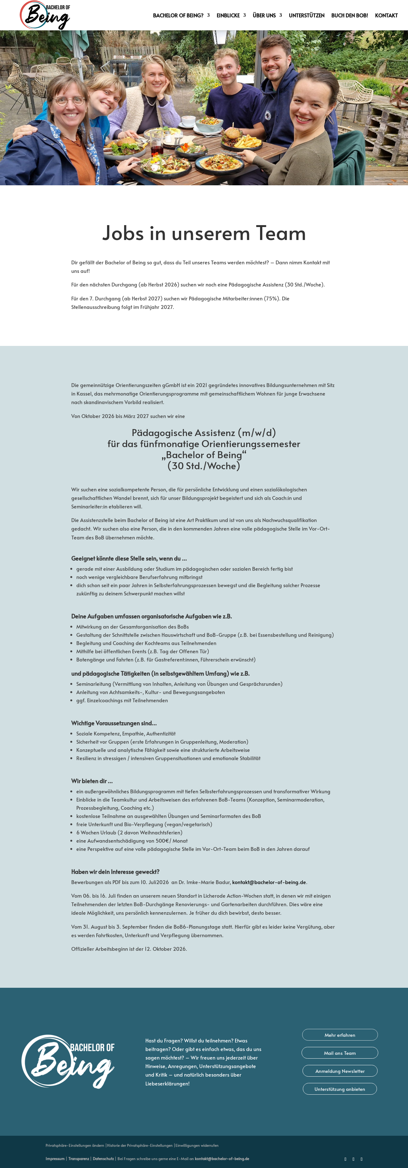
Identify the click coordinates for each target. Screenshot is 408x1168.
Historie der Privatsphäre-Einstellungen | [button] (141, 1145)
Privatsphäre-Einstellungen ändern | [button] (76, 1145)
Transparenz (78, 1158)
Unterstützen (306, 16)
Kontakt (386, 16)
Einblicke (228, 16)
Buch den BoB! (349, 16)
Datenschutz (103, 1158)
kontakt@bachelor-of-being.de (222, 1158)
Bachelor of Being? (178, 16)
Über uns (264, 16)
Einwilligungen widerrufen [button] (197, 1145)
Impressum (55, 1158)
